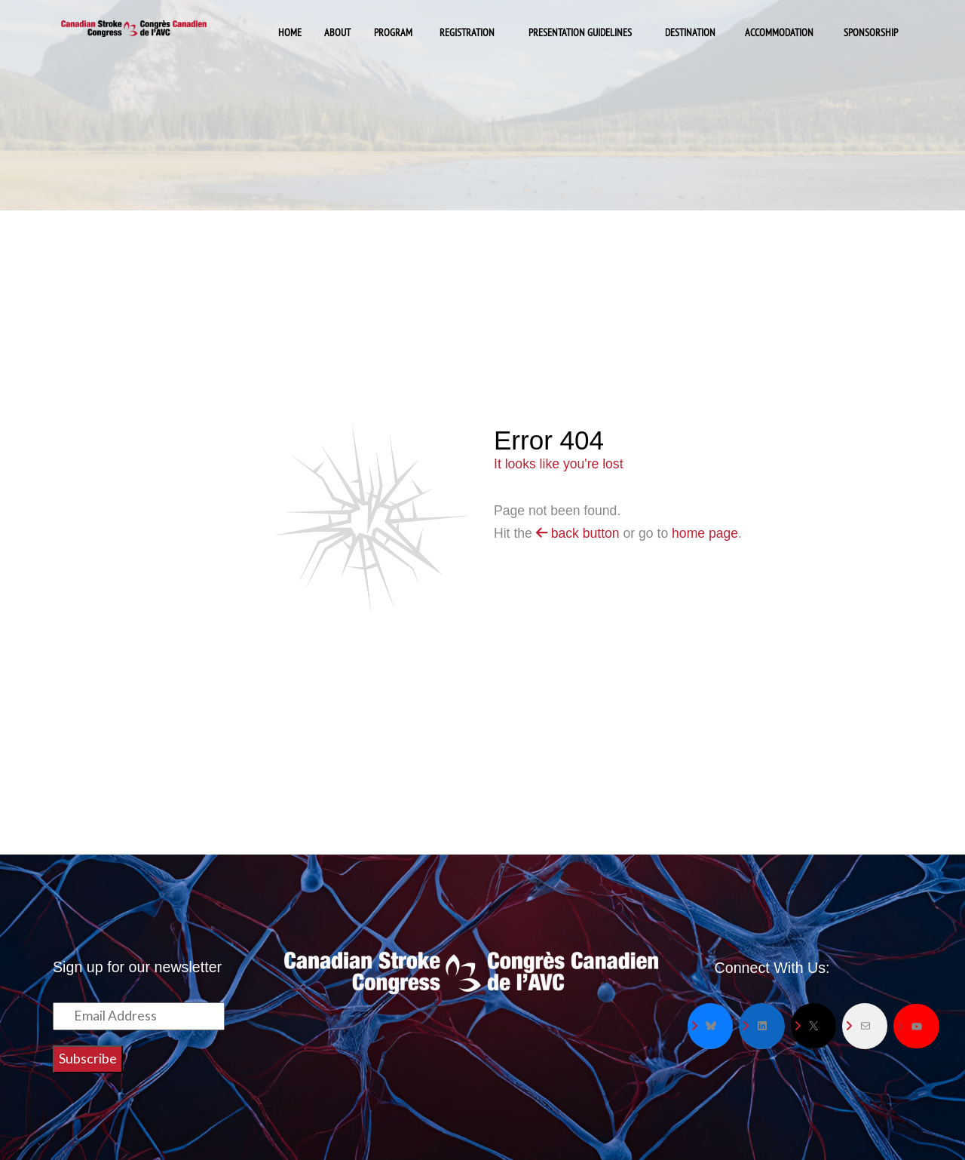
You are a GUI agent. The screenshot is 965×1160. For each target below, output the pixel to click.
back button (578, 533)
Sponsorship (871, 32)
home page (705, 533)
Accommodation (779, 32)
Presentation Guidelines (580, 32)
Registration (467, 32)
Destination (690, 32)
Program (393, 32)
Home (290, 32)
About (337, 32)
